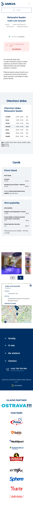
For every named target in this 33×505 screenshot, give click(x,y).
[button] (17, 308)
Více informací (16, 49)
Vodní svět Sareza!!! (19, 24)
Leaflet (19, 322)
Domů (7, 24)
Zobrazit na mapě (10, 303)
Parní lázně (10, 27)
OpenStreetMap (27, 322)
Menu (16, 10)
